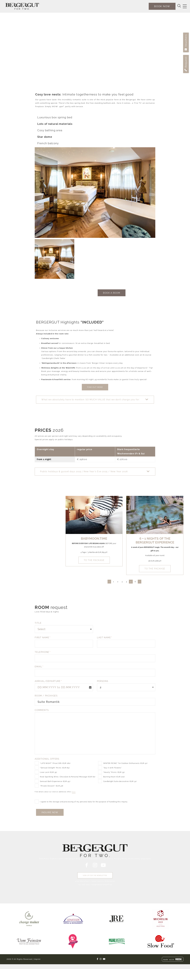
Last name (104, 637)
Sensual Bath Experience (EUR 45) (55, 781)
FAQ (41, 859)
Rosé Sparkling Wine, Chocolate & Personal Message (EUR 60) (67, 777)
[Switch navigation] (185, 6)
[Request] (186, 64)
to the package (94, 560)
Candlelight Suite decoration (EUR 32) (120, 781)
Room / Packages (46, 695)
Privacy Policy (120, 859)
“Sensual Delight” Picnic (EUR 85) (55, 768)
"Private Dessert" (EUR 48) (51, 786)
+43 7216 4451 (84, 884)
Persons (102, 681)
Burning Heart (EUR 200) (114, 777)
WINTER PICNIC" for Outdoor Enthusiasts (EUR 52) (125, 763)
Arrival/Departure (48, 681)
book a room (111, 293)
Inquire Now (49, 812)
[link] (29, 918)
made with (172, 959)
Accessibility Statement (139, 859)
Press (46, 859)
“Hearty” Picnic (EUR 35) (114, 772)
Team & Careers (57, 859)
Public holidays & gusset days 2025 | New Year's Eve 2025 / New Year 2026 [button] (84, 471)
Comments (42, 710)
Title (38, 623)
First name (43, 637)
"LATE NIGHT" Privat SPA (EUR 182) (55, 763)
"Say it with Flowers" (112, 768)
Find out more (95, 387)
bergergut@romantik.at (102, 884)
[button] (95, 400)
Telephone (42, 652)
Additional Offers (47, 759)
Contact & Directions (91, 859)
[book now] (162, 6)
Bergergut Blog (72, 859)
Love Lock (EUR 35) (48, 772)
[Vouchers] (186, 42)
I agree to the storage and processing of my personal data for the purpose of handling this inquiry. (84, 803)
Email (39, 666)
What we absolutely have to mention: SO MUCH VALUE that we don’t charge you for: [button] (90, 400)
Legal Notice (107, 859)
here (73, 792)
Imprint (37, 959)
